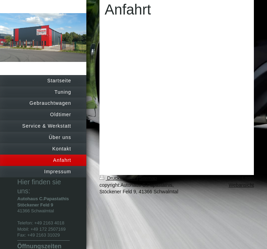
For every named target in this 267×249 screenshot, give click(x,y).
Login (248, 178)
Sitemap (148, 178)
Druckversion (117, 178)
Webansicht (241, 185)
